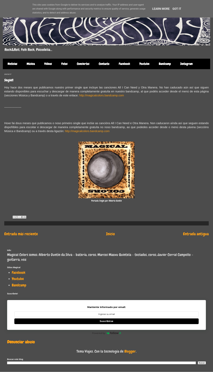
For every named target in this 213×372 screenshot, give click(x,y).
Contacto (104, 64)
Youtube (144, 64)
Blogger (130, 351)
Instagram (186, 64)
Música (31, 64)
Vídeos (48, 64)
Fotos (64, 64)
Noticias (12, 64)
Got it (177, 8)
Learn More (161, 8)
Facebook (124, 64)
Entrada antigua (196, 233)
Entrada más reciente (21, 233)
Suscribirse (106, 321)
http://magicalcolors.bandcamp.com (101, 95)
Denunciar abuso (21, 342)
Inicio (110, 233)
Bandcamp (165, 64)
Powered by (106, 333)
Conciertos (83, 64)
